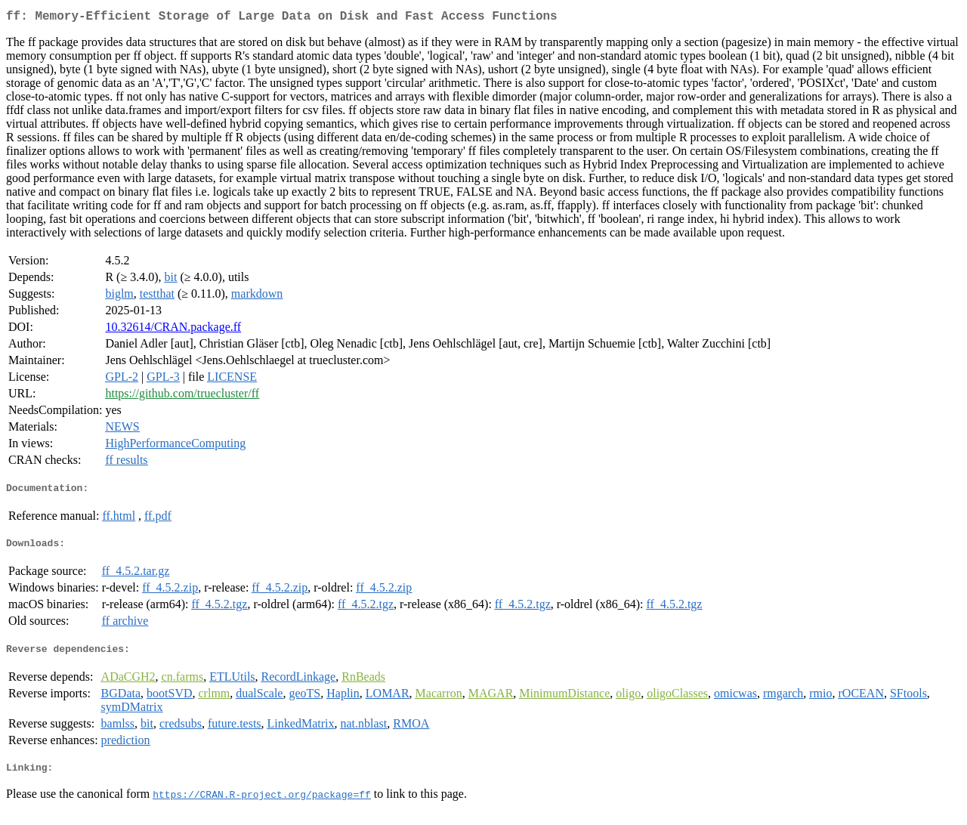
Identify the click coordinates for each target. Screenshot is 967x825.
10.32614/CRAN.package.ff (173, 329)
